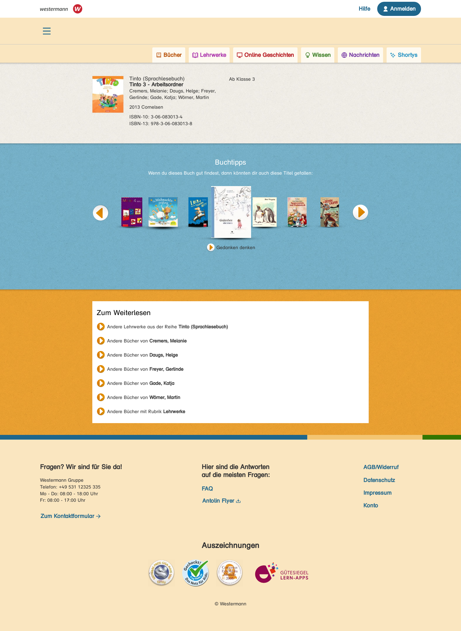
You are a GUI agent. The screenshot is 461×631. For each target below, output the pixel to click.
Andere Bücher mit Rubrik (146, 411)
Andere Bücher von (147, 341)
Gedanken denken (235, 247)
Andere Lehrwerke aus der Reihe (167, 326)
